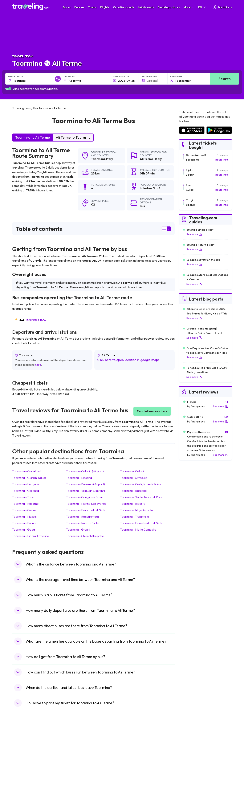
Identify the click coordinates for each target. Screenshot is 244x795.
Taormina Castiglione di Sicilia (140, 484)
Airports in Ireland (190, 751)
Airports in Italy (188, 763)
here (38, 364)
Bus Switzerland (78, 775)
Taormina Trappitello (134, 516)
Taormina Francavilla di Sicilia (86, 510)
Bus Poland (75, 771)
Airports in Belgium (190, 779)
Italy (109, 159)
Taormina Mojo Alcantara (138, 510)
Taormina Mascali (24, 516)
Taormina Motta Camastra (138, 529)
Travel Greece (22, 755)
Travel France (22, 767)
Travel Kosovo (23, 783)
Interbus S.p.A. (36, 320)
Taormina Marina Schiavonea (86, 503)
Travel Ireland (22, 779)
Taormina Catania (132, 471)
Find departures (169, 7)
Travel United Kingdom (27, 743)
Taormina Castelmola (27, 471)
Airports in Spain (189, 743)
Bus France (76, 763)
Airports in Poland (190, 775)
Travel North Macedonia (28, 747)
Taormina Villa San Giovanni (85, 491)
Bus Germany (77, 751)
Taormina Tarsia (23, 497)
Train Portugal (132, 743)
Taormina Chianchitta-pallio (85, 536)
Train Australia (132, 759)
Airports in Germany (191, 767)
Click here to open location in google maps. (129, 360)
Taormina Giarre (24, 510)
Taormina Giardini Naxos (29, 478)
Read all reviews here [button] (152, 411)
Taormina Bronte (24, 523)
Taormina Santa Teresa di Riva (141, 497)
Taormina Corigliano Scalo (84, 497)
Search (224, 78)
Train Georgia (132, 755)
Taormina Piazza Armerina (30, 536)
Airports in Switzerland (192, 759)
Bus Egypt (75, 767)
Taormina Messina (79, 478)
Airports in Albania (190, 771)
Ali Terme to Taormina (73, 137)
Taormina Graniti (78, 529)
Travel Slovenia (23, 775)
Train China (131, 751)
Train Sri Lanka (133, 747)
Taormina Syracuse (133, 478)
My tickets (222, 7)
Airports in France (190, 747)
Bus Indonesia (77, 783)
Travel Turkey (22, 763)
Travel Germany (24, 759)
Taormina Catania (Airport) (85, 471)
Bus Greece (76, 759)
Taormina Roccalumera (82, 516)
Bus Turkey (75, 779)
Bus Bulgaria (76, 747)
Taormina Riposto (132, 503)
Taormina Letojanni (25, 484)
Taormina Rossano (133, 491)
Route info (221, 159)
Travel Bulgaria (23, 751)
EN (202, 7)
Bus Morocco (77, 743)
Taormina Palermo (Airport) (85, 484)
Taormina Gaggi (23, 529)
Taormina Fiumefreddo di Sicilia (141, 523)
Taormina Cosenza (25, 491)
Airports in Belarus (190, 755)
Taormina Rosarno (25, 503)
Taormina (98, 159)
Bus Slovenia (76, 755)
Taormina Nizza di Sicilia (82, 523)
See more (194, 234)
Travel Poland (22, 771)
